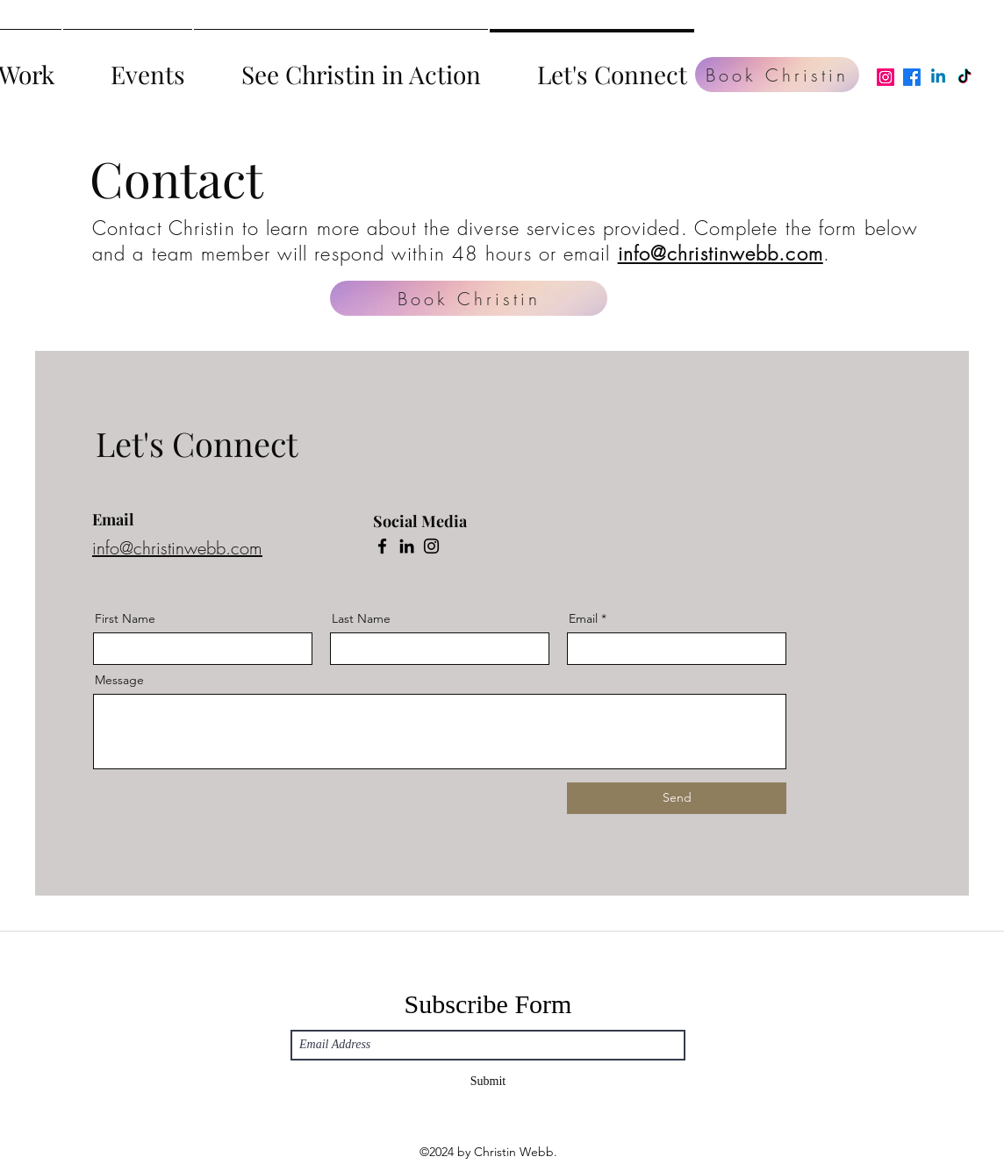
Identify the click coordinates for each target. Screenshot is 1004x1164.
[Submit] (487, 1082)
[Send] (676, 798)
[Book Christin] (777, 74)
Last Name (361, 618)
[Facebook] (912, 77)
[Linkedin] (938, 77)
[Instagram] (885, 77)
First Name (125, 618)
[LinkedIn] (407, 546)
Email (583, 618)
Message (119, 680)
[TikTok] (964, 77)
